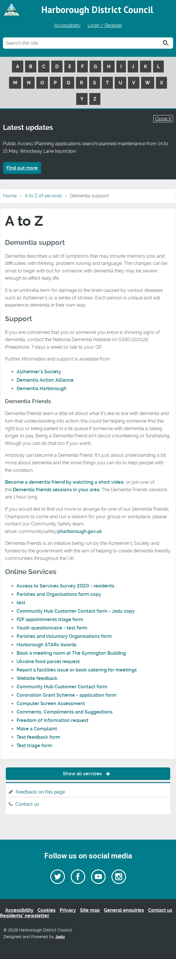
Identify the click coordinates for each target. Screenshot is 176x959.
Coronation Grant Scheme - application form (66, 695)
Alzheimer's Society (39, 371)
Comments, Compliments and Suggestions (65, 712)
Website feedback (37, 678)
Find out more (22, 168)
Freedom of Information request (52, 720)
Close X (163, 118)
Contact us (27, 804)
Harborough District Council (97, 9)
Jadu (60, 936)
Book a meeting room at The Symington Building (71, 653)
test (21, 602)
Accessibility (67, 25)
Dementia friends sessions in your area (56, 489)
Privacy (68, 910)
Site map (90, 910)
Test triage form (34, 745)
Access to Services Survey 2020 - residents (65, 586)
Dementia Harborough (42, 388)
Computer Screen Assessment (51, 703)
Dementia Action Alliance (45, 380)
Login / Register (105, 25)
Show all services (88, 773)
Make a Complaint (37, 728)
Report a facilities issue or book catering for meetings (77, 670)
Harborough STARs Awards (47, 644)
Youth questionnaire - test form (52, 628)
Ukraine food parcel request (48, 661)
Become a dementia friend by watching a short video (64, 482)
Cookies (47, 910)
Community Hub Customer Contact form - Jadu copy (76, 611)
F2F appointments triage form (50, 619)
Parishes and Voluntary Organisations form (64, 636)
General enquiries (124, 910)
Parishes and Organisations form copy (59, 594)
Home (10, 196)
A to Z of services (43, 196)
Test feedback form (38, 737)
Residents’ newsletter (24, 915)
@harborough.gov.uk (79, 531)
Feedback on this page (40, 792)
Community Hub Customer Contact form (62, 686)
